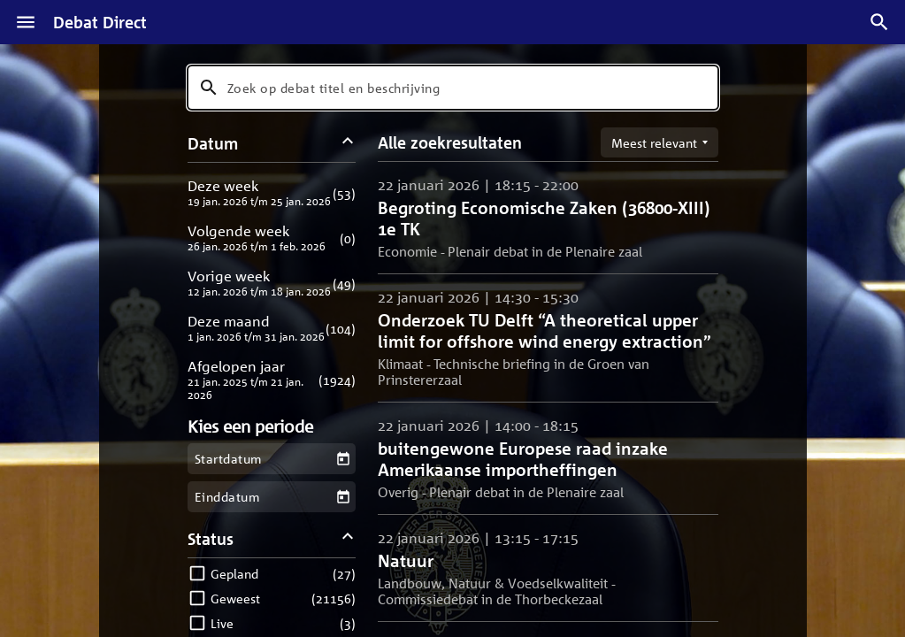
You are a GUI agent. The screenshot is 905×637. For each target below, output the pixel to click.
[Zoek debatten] (879, 22)
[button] (272, 192)
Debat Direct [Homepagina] (100, 22)
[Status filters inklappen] (347, 538)
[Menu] (25, 22)
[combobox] (453, 87)
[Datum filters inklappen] (347, 142)
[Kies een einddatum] (343, 496)
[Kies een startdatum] (343, 458)
